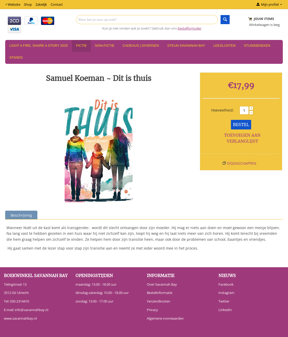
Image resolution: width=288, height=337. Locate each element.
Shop (28, 4)
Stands (16, 57)
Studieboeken (257, 45)
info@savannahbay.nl (31, 309)
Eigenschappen (241, 163)
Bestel (241, 124)
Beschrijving (21, 215)
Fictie (81, 45)
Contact (57, 4)
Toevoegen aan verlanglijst (242, 138)
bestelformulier (189, 28)
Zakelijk (41, 4)
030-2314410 (19, 301)
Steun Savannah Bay (186, 45)
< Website (12, 4)
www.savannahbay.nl (20, 318)
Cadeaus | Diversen (141, 45)
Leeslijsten (225, 45)
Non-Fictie (104, 45)
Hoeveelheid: (222, 110)
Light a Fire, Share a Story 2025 (38, 45)
